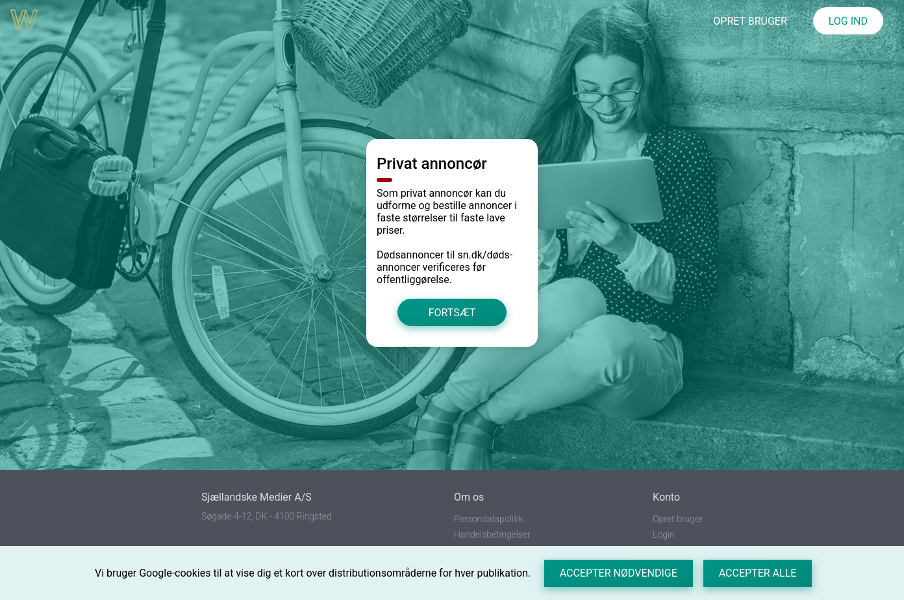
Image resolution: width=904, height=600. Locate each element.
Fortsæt (452, 312)
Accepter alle (758, 573)
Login (664, 534)
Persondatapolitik (488, 519)
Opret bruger (678, 519)
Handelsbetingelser (492, 534)
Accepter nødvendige (618, 573)
